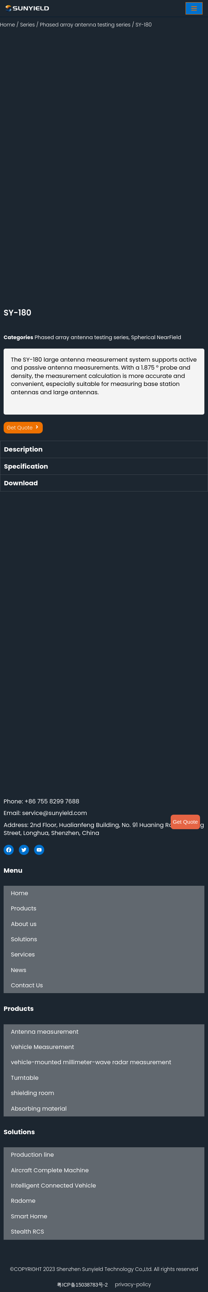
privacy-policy (133, 1284)
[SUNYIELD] (27, 8)
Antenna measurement (45, 1032)
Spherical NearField (156, 337)
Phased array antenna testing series (85, 24)
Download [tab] (21, 482)
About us (24, 924)
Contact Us (27, 985)
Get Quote (185, 822)
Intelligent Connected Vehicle (53, 1185)
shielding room (32, 1093)
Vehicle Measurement (42, 1047)
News (18, 970)
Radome (23, 1201)
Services (23, 954)
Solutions (24, 939)
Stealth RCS (27, 1231)
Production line (32, 1155)
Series (27, 24)
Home (7, 24)
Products (23, 908)
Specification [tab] (26, 466)
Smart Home (29, 1216)
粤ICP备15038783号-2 (82, 1285)
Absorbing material (39, 1108)
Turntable (24, 1078)
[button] (23, 427)
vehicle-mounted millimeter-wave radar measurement (91, 1062)
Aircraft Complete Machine (50, 1170)
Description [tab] (23, 449)
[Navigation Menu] (194, 8)
